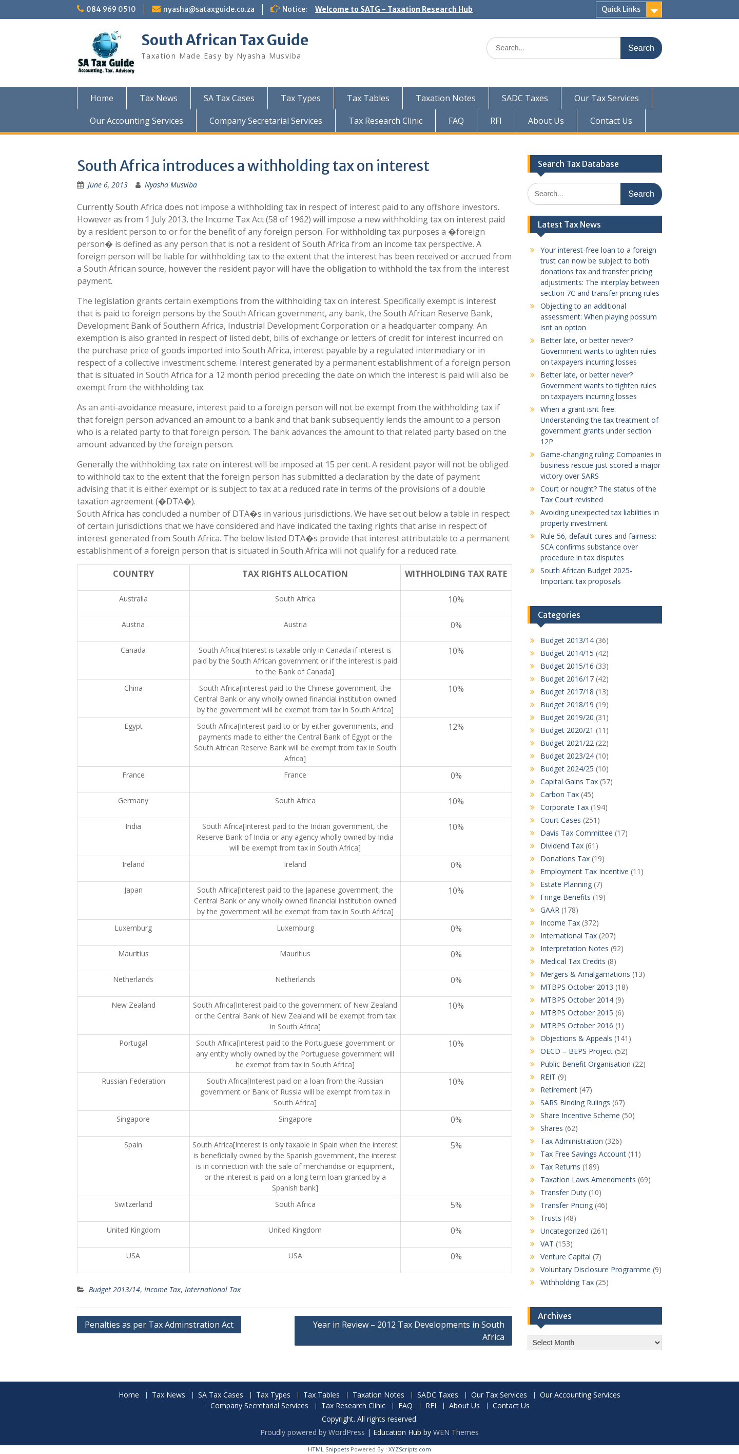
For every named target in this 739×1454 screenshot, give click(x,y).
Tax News (159, 98)
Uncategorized (564, 1231)
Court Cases (560, 820)
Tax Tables (368, 98)
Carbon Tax (559, 794)
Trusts (550, 1218)
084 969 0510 (111, 9)
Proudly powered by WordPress (312, 1432)
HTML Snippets (328, 1449)
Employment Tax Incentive (584, 871)
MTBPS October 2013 (576, 987)
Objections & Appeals (576, 1038)
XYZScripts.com (409, 1449)
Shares (551, 1128)
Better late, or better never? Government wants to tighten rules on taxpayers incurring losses (598, 351)
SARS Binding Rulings (575, 1102)
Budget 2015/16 (567, 666)
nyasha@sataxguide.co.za (209, 9)
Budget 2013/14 (114, 1289)
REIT (548, 1077)
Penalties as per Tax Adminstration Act (159, 1324)
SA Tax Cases (229, 98)
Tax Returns (560, 1167)
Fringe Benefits (565, 897)
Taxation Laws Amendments (588, 1179)
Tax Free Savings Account (583, 1154)
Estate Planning (566, 884)
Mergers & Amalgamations (585, 974)
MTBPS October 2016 (576, 1025)
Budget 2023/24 (567, 756)
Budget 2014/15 (567, 653)
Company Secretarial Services (265, 120)
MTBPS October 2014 (576, 1000)
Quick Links (620, 9)
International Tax (213, 1289)
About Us (546, 120)
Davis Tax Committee (576, 833)
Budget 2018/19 (567, 704)
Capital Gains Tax (569, 781)
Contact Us (611, 120)
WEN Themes (456, 1432)
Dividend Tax (562, 846)
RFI (496, 120)
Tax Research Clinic (385, 120)
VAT (547, 1244)
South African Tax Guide (224, 40)
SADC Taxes (525, 98)
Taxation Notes (446, 98)
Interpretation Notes (574, 948)
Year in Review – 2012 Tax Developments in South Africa (408, 1331)
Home (101, 98)
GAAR (549, 910)
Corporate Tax (564, 807)
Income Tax (162, 1289)
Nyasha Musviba (171, 185)
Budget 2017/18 (567, 691)
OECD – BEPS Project (576, 1051)
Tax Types (301, 98)
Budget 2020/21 (567, 730)
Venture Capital (565, 1256)
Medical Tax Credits (573, 961)
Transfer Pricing (566, 1205)
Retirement (558, 1089)
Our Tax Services (606, 98)
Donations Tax (565, 858)
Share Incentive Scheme (580, 1115)
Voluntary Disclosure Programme (595, 1269)
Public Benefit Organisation (585, 1064)
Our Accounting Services (136, 120)
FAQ (456, 120)
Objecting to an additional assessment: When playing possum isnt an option (598, 316)
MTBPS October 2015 (576, 1012)
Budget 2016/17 (567, 679)
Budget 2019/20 (567, 717)
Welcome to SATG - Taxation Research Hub (394, 9)
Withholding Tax (567, 1282)
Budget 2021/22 (567, 743)
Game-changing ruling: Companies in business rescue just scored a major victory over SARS (601, 465)
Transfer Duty (563, 1192)
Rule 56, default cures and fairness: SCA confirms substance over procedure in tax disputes (598, 546)
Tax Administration (571, 1141)
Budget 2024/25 (567, 768)
